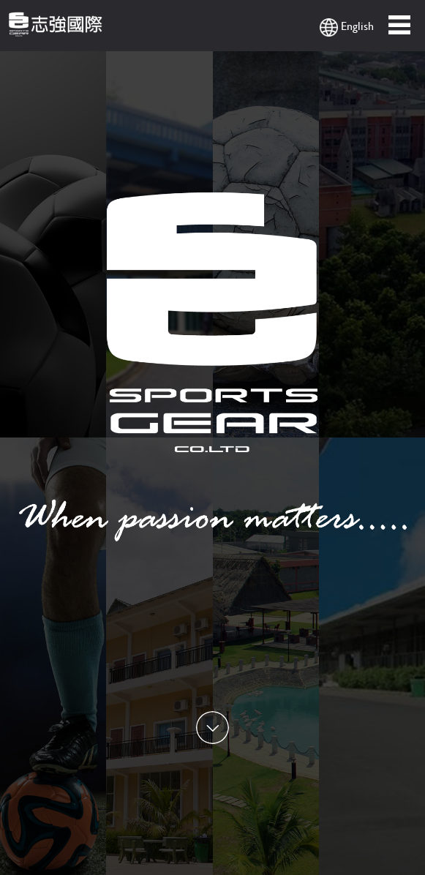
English (347, 27)
